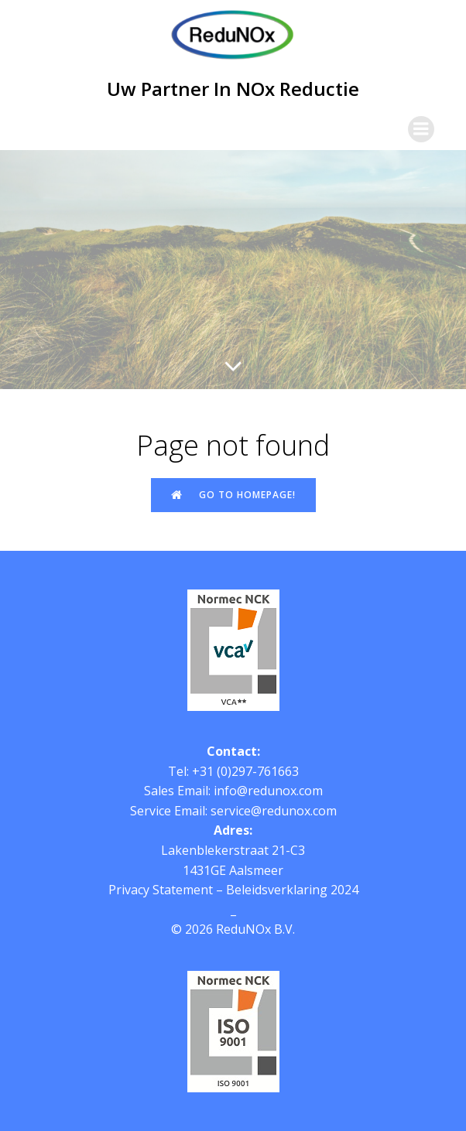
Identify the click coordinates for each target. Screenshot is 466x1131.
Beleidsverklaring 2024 (292, 889)
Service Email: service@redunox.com (233, 810)
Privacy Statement (160, 889)
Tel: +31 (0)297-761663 (233, 771)
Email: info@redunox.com (250, 790)
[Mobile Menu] (421, 129)
